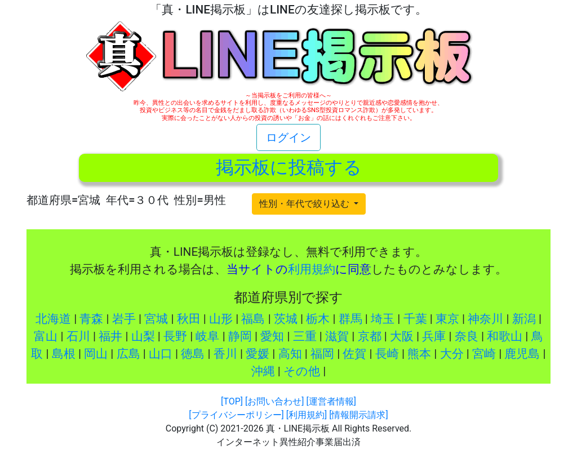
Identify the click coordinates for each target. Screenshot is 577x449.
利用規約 (311, 269)
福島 (253, 319)
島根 (64, 354)
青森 (91, 319)
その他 (301, 371)
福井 (110, 336)
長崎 (387, 354)
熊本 (419, 354)
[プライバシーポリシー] (236, 415)
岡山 (96, 354)
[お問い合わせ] (274, 401)
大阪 (402, 336)
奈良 (466, 336)
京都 (369, 336)
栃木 (318, 319)
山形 (221, 319)
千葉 (415, 319)
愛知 (272, 336)
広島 (128, 354)
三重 (305, 336)
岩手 (124, 319)
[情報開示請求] (358, 415)
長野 (175, 336)
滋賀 (337, 336)
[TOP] (232, 401)
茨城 (286, 319)
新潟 (524, 319)
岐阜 (207, 336)
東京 (447, 319)
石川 (78, 336)
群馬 (350, 319)
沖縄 (263, 371)
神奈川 (485, 319)
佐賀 (354, 354)
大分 (452, 354)
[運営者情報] (331, 401)
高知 (290, 354)
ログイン (288, 137)
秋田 (189, 319)
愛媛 (257, 354)
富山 (45, 336)
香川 (225, 354)
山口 (160, 354)
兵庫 (434, 336)
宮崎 (484, 354)
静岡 (240, 336)
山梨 (143, 336)
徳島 (193, 354)
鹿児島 (522, 354)
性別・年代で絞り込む (305, 203)
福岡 (322, 354)
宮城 (156, 319)
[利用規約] (306, 415)
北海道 (53, 319)
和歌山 (504, 336)
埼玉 (382, 319)
